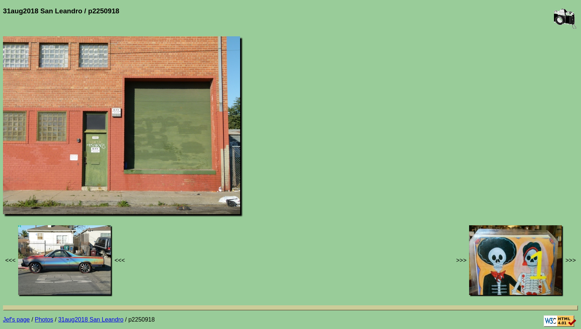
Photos (44, 319)
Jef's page (16, 319)
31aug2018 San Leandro (90, 319)
